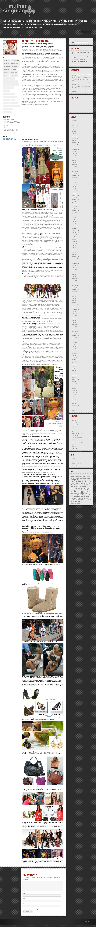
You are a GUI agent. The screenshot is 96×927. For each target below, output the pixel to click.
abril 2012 (74, 346)
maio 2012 (74, 344)
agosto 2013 (75, 311)
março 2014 (74, 298)
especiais (74, 426)
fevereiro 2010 (75, 401)
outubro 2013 (75, 307)
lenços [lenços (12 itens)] (87, 481)
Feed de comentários (76, 463)
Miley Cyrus (6, 97)
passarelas (74, 446)
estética (73, 429)
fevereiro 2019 (75, 190)
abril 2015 (74, 274)
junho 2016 (74, 243)
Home (4, 35)
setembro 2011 (75, 359)
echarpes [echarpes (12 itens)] (77, 478)
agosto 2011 (75, 361)
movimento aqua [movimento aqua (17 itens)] (84, 488)
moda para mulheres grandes (78, 442)
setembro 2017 (75, 210)
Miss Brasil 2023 (75, 64)
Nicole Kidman (13, 97)
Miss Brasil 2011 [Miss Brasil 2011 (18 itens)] (76, 486)
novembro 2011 (75, 355)
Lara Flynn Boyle (14, 84)
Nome (24, 895)
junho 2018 (74, 206)
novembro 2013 (75, 304)
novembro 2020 (75, 144)
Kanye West (6, 78)
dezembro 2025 (75, 123)
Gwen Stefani (6, 69)
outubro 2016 (75, 234)
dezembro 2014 (75, 283)
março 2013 (74, 322)
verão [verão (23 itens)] (82, 500)
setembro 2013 (75, 309)
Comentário (25, 879)
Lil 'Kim (12, 87)
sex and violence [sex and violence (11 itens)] (77, 493)
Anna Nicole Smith (15, 60)
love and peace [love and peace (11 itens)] (88, 483)
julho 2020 (74, 153)
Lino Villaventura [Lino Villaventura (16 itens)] (80, 483)
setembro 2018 (75, 199)
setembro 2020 (75, 149)
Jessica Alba (6, 75)
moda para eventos (76, 440)
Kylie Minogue (6, 84)
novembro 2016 (75, 232)
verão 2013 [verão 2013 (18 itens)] (74, 501)
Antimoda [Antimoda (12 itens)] (73, 475)
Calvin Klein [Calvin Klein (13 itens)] (77, 475)
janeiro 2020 (74, 166)
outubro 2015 (75, 261)
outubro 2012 (75, 333)
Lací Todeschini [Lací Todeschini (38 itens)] (78, 481)
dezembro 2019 (75, 169)
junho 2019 (74, 182)
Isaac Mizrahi (6, 72)
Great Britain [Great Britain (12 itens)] (81, 480)
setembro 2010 (75, 386)
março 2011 (74, 372)
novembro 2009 (75, 408)
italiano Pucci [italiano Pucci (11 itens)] (86, 480)
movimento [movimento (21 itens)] (75, 488)
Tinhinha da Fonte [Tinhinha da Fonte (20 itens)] (82, 498)
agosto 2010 (75, 388)
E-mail (24, 900)
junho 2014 (74, 294)
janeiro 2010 (74, 403)
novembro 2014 (75, 285)
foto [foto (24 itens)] (72, 480)
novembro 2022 (75, 131)
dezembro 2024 (75, 125)
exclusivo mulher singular (77, 433)
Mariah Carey (6, 90)
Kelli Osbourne (7, 81)
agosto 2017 (75, 212)
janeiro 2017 (74, 228)
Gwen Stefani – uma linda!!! (9, 119)
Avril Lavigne (6, 63)
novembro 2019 (75, 171)
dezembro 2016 (75, 230)
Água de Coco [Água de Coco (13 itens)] (77, 503)
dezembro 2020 (75, 142)
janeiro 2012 (74, 353)
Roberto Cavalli (13, 103)
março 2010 (74, 399)
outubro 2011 (75, 357)
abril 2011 (74, 370)
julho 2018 (74, 204)
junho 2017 (74, 217)
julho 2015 (74, 267)
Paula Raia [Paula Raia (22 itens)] (78, 491)
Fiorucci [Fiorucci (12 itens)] (88, 478)
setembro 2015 (75, 263)
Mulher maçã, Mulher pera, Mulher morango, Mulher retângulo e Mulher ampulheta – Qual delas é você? (12, 123)
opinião (73, 444)
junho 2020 (74, 155)
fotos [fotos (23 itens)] (76, 480)
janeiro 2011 (74, 377)
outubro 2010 (75, 383)
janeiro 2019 (74, 193)
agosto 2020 (75, 151)
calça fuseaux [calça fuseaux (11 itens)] (82, 475)
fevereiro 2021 (75, 138)
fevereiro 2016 (75, 252)
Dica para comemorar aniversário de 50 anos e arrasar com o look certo (82, 79)
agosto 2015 (75, 265)
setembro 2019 (75, 175)
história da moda (10, 35)
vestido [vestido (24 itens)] (80, 501)
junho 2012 (74, 342)
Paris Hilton (6, 103)
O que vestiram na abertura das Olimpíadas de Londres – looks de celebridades (11, 131)
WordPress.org (75, 465)
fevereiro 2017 (75, 226)
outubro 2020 (75, 147)
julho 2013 (74, 313)
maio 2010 (74, 394)
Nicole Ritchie (7, 100)
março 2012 (74, 348)
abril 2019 (74, 186)
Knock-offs (14, 81)
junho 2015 (74, 269)
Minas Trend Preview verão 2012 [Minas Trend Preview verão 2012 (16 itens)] (79, 485)
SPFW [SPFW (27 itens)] (82, 493)
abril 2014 (74, 296)
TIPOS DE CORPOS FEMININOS (79, 61)
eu (72, 431)
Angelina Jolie (7, 60)
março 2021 (74, 136)
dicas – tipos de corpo (77, 422)
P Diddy (12, 100)
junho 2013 (74, 315)
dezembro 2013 (75, 302)
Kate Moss (12, 78)
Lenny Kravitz (6, 87)
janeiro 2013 (74, 326)
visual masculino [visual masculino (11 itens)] (87, 501)
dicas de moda (75, 424)
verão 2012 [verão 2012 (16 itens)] (88, 500)
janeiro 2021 (74, 140)
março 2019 (74, 188)
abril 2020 (74, 160)
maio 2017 (74, 219)
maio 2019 (74, 184)
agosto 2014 (75, 291)
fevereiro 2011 (75, 375)
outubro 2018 (75, 197)
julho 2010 (74, 390)
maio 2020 (74, 158)
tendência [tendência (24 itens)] (79, 497)
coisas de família (75, 420)
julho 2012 (74, 340)
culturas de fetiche (15, 63)
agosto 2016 (75, 239)
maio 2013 (74, 318)
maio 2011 (74, 368)
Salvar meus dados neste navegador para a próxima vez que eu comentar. (40, 910)
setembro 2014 (75, 289)
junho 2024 (74, 127)
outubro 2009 (75, 410)
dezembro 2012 (75, 329)
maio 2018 (74, 208)
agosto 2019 (75, 177)
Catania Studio (85, 923)
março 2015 (74, 276)
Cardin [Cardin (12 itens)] (86, 475)
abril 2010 (74, 397)
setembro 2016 (75, 237)
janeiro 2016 (74, 254)
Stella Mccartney (7, 106)
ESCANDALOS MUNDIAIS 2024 (79, 59)
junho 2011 (74, 366)
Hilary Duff (13, 69)
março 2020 (74, 162)
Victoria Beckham (7, 112)
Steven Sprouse (16, 106)
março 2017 (74, 223)
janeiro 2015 (74, 280)
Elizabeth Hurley (15, 66)
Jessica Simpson (13, 75)
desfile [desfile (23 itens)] (85, 476)
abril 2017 (74, 221)
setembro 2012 (75, 335)
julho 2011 (74, 364)
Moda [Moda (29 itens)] (83, 486)
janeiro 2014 (74, 300)
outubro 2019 (75, 173)
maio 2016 (74, 245)
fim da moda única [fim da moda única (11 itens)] (83, 478)
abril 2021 (74, 133)
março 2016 (74, 250)
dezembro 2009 (75, 405)
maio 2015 (74, 272)
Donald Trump (7, 66)
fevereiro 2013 (75, 324)
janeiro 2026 (74, 120)
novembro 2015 (75, 258)
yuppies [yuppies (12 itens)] (72, 503)
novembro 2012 (75, 331)
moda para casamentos (77, 437)
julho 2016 (74, 241)
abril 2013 (74, 320)
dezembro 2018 (75, 195)
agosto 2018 (75, 201)
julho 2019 (74, 180)
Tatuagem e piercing (8, 109)
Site (23, 905)
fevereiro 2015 (75, 278)
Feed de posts (75, 461)
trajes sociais (74, 448)
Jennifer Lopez (14, 72)
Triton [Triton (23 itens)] (77, 500)
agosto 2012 (75, 337)
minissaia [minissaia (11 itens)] (90, 485)
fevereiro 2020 (75, 164)
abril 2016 (74, 247)
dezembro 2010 (75, 379)
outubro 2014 (75, 287)
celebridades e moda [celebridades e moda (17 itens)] (77, 476)
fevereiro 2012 (75, 351)
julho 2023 (74, 129)
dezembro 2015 (75, 256)
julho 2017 (74, 215)
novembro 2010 (75, 381)
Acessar (73, 458)
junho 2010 (74, 392)
